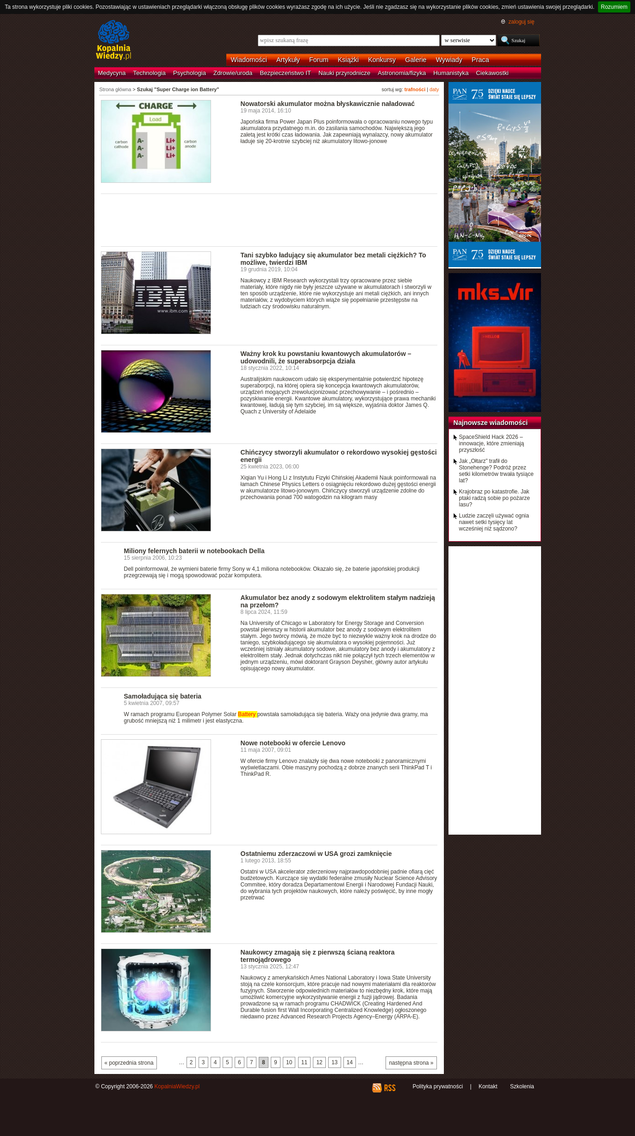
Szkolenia (522, 1086)
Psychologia (189, 72)
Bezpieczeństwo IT (285, 72)
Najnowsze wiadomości (491, 422)
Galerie (415, 59)
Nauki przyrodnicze (344, 72)
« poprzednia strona (129, 1063)
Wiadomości (249, 59)
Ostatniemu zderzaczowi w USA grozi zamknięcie (316, 853)
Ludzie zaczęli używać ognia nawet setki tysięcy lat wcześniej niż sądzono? (494, 522)
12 (319, 1062)
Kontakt (488, 1086)
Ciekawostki (492, 72)
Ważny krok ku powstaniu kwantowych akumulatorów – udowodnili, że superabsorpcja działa (326, 357)
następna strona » (411, 1063)
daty (434, 89)
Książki (348, 59)
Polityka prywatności (437, 1086)
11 (304, 1062)
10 (289, 1062)
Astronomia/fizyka (402, 72)
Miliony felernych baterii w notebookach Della (194, 551)
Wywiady (449, 59)
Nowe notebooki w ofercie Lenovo (293, 743)
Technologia (149, 72)
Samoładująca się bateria (163, 696)
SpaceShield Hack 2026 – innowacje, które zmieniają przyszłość (491, 443)
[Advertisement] (269, 219)
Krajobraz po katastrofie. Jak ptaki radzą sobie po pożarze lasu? (494, 498)
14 (350, 1062)
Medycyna (112, 72)
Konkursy (382, 59)
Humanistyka (450, 72)
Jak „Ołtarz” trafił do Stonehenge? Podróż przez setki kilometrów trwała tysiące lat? (496, 471)
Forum (319, 59)
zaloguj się (521, 22)
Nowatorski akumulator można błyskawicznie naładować (328, 103)
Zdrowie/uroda (232, 72)
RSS (389, 1087)
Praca (480, 59)
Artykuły (288, 59)
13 (334, 1062)
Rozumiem (614, 7)
